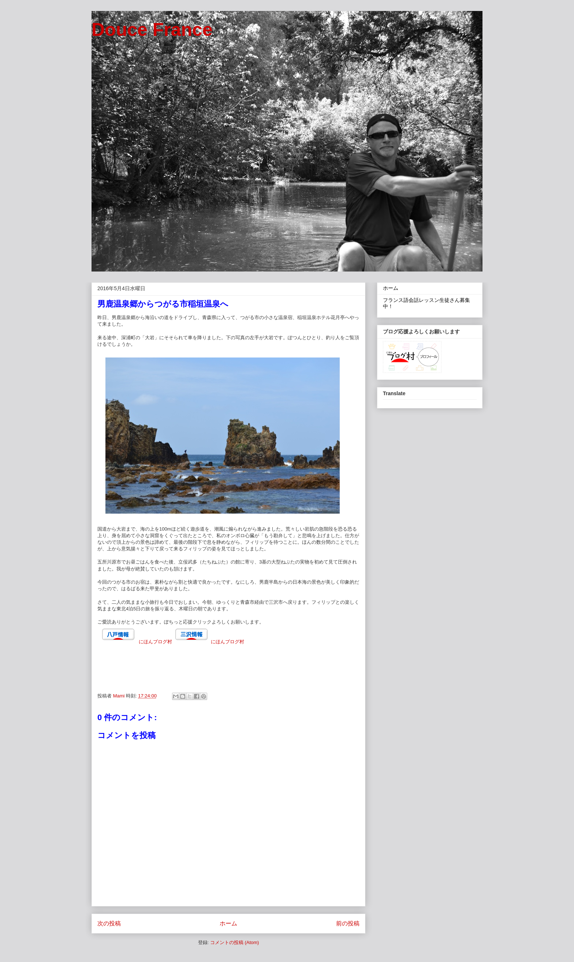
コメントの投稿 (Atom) (234, 942)
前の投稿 (347, 923)
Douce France (152, 29)
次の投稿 (109, 923)
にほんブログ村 (155, 641)
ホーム (228, 923)
